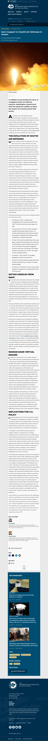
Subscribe (11, 704)
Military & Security (18, 18)
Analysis (11, 12)
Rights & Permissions (27, 738)
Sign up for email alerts (18, 671)
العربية (15, 40)
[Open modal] (17, 24)
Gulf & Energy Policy (14, 654)
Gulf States (20, 21)
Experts (19, 12)
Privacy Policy (18, 738)
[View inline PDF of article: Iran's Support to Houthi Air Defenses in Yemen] (24, 548)
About (26, 12)
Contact (11, 701)
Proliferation (13, 657)
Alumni (29, 723)
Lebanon (14, 21)
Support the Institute (21, 723)
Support (34, 12)
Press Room (11, 703)
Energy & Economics (28, 18)
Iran (9, 21)
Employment (11, 738)
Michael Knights (16, 38)
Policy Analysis (5, 28)
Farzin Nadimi (7, 38)
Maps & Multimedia (14, 14)
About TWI (11, 723)
